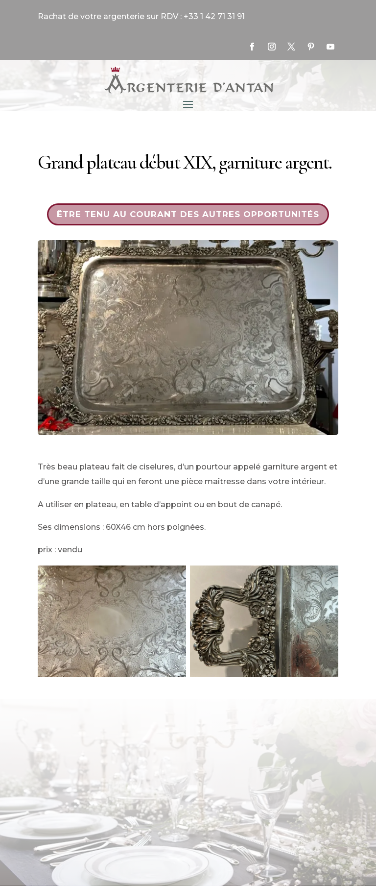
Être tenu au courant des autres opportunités (188, 214)
